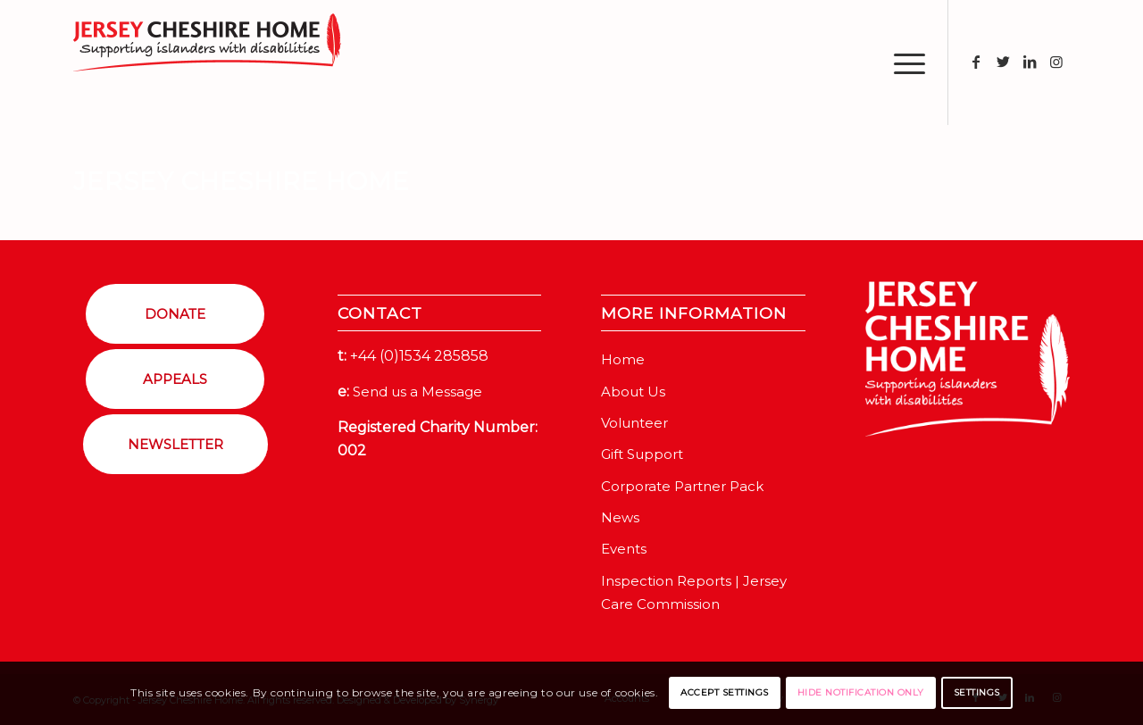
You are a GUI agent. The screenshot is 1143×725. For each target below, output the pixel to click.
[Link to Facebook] (976, 61)
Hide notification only (860, 692)
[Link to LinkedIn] (1029, 61)
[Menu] (903, 62)
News (620, 517)
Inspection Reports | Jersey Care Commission (694, 592)
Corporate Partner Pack (682, 486)
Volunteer (634, 422)
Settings (977, 692)
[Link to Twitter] (1002, 61)
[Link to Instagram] (1056, 61)
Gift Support (642, 454)
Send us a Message (417, 391)
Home (623, 359)
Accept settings (724, 692)
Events (624, 548)
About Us (633, 391)
